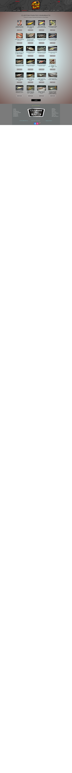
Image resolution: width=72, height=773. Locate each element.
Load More (36, 100)
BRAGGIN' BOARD (54, 110)
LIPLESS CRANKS (17, 112)
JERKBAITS (15, 113)
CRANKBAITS (16, 111)
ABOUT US (54, 115)
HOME (14, 109)
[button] (58, 1)
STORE (14, 110)
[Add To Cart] (19, 30)
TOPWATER (15, 115)
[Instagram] (37, 124)
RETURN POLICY (55, 116)
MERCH (53, 108)
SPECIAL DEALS (55, 113)
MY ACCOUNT (36, 105)
